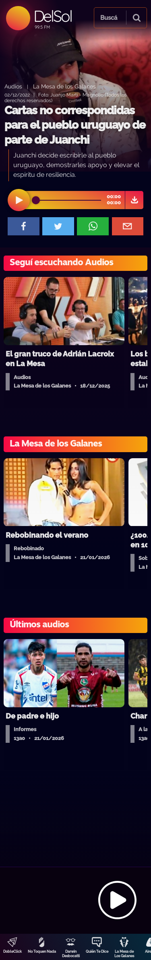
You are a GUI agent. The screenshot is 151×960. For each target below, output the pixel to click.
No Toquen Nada (42, 952)
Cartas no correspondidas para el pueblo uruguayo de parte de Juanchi (74, 125)
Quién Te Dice (97, 952)
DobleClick (12, 952)
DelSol (52, 16)
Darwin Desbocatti (71, 954)
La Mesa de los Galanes (64, 86)
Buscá (108, 17)
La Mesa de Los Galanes (124, 954)
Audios (13, 86)
